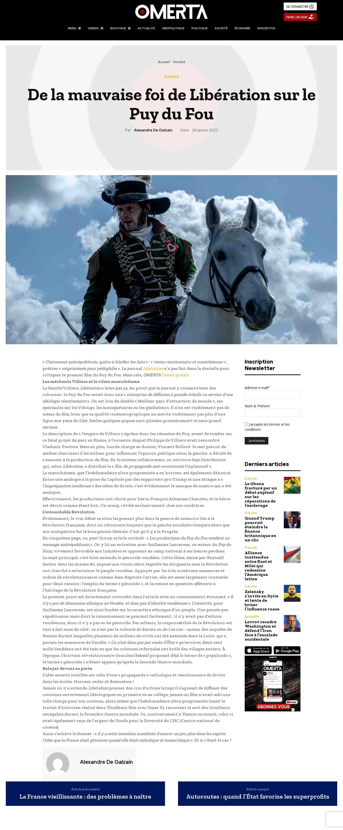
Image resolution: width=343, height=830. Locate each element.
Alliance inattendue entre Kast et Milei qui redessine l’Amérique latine (258, 565)
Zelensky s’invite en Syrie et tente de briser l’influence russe (262, 600)
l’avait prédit (175, 375)
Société (179, 62)
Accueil (164, 62)
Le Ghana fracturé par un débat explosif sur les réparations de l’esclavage (261, 494)
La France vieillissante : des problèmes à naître (85, 796)
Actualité (252, 616)
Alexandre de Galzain (153, 130)
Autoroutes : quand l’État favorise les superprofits (257, 796)
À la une (251, 478)
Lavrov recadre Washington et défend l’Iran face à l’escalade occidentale (261, 630)
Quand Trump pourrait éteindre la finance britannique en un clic (260, 529)
